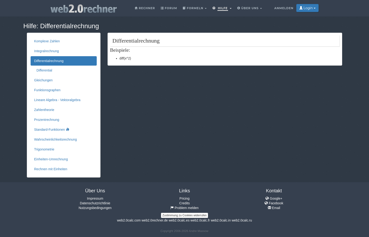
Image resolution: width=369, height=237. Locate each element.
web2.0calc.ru (242, 220)
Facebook (274, 203)
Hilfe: (30, 26)
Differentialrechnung (69, 26)
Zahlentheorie (44, 110)
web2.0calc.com (128, 220)
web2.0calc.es (179, 220)
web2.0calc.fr (200, 220)
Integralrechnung (46, 51)
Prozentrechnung (46, 120)
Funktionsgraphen (47, 90)
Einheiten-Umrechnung (51, 159)
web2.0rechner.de (154, 220)
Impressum (95, 198)
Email (274, 208)
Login (307, 8)
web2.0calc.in (221, 220)
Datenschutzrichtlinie (95, 203)
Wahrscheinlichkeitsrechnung (55, 139)
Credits (184, 203)
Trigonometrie (44, 149)
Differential (44, 70)
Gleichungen (43, 80)
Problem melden (184, 208)
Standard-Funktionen (51, 129)
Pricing (185, 198)
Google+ (273, 198)
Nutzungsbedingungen (95, 208)
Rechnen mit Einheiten (50, 169)
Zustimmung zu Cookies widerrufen (184, 215)
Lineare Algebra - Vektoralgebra (57, 100)
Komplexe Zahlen (47, 41)
